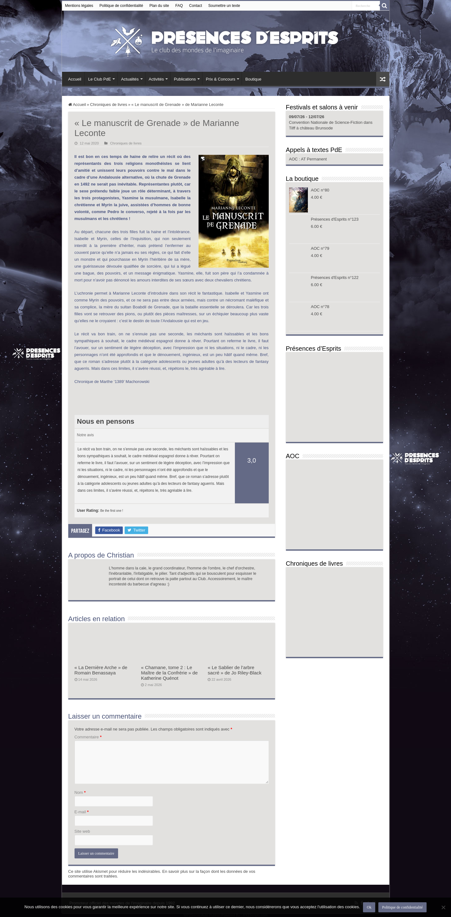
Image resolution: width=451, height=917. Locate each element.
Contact (195, 5)
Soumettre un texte (224, 5)
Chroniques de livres (108, 104)
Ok (369, 907)
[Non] (443, 907)
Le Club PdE (99, 79)
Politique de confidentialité (121, 5)
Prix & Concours (220, 79)
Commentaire (88, 737)
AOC (294, 159)
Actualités (129, 79)
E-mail (82, 812)
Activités (156, 79)
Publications (185, 79)
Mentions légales (79, 5)
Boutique (253, 79)
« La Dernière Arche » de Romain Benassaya (101, 670)
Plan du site (159, 5)
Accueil (74, 79)
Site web (82, 831)
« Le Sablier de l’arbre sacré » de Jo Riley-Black (235, 670)
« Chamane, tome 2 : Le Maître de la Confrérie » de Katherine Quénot (169, 673)
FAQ (179, 5)
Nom (80, 792)
